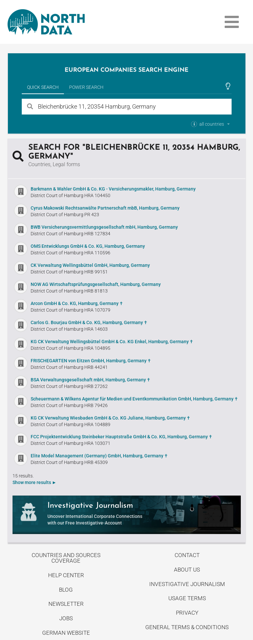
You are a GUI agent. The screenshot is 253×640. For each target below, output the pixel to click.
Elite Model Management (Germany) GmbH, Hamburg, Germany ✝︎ (99, 455)
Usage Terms (187, 598)
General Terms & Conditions (187, 627)
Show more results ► (35, 482)
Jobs (66, 618)
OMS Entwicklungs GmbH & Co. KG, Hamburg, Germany (88, 246)
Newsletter (66, 604)
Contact (187, 555)
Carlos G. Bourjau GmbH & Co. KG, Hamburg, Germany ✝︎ (89, 322)
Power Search (86, 87)
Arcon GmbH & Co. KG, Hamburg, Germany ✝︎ (77, 303)
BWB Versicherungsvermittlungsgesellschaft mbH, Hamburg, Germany (104, 227)
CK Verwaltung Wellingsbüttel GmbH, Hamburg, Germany (90, 265)
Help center (66, 575)
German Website (66, 632)
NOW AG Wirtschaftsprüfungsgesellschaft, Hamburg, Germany (96, 284)
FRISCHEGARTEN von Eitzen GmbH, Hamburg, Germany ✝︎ (91, 360)
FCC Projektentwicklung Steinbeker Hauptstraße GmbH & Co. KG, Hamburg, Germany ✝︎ (121, 436)
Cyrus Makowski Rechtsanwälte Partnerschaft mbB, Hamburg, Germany (105, 208)
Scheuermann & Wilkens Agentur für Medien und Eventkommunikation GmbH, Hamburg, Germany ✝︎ (134, 398)
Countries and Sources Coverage (66, 558)
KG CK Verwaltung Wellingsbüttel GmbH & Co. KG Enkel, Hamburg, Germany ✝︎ (112, 341)
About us (187, 569)
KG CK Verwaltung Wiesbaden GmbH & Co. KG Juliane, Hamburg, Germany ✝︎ (110, 418)
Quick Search (43, 87)
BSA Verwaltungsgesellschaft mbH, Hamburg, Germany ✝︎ (91, 379)
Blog (66, 589)
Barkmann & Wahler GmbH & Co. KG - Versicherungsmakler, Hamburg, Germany (113, 189)
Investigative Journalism (187, 584)
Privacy (187, 612)
